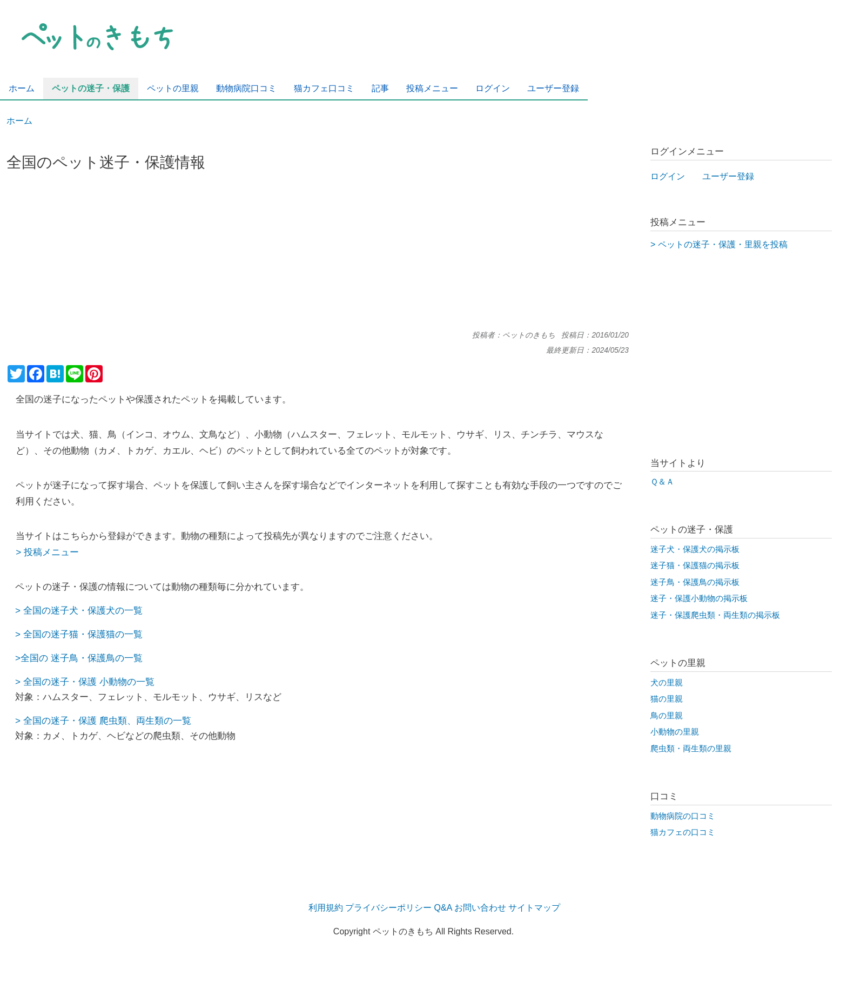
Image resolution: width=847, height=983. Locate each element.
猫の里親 (666, 699)
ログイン (667, 176)
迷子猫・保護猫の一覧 (97, 634)
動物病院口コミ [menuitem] (246, 88)
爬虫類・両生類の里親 (690, 748)
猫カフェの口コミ (682, 832)
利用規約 (325, 907)
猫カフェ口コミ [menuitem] (324, 88)
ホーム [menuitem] (22, 88)
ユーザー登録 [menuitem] (553, 88)
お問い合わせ (480, 907)
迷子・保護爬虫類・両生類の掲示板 (715, 615)
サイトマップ (534, 907)
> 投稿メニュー (47, 552)
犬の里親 (666, 682)
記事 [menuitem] (380, 88)
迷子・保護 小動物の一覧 (102, 681)
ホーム (19, 120)
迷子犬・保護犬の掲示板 (695, 549)
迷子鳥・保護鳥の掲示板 (695, 582)
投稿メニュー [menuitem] (432, 88)
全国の (37, 634)
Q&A (443, 907)
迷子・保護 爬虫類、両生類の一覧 (121, 720)
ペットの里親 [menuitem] (173, 88)
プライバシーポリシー (388, 907)
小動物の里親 (674, 732)
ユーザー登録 (728, 176)
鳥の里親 (666, 715)
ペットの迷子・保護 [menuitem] (91, 88)
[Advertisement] (318, 255)
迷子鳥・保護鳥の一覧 (95, 657)
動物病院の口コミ (682, 816)
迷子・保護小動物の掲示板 (699, 598)
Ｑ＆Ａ (662, 481)
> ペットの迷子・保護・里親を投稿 (719, 244)
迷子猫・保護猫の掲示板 (695, 565)
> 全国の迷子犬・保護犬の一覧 (79, 610)
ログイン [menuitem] (492, 88)
